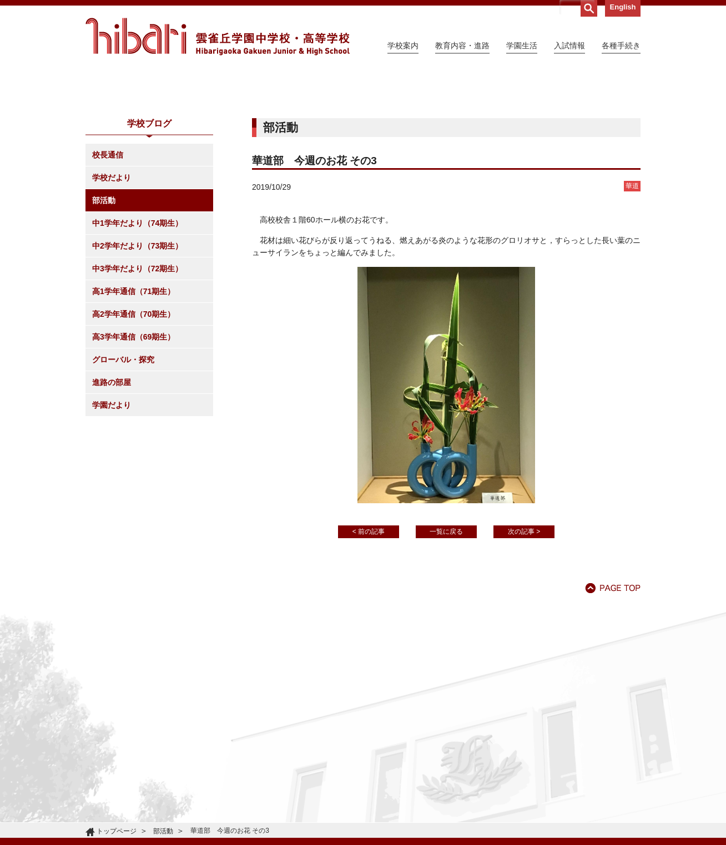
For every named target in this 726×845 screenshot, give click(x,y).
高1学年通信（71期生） (133, 392)
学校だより (111, 278)
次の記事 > (524, 632)
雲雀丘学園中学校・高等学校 (217, 36)
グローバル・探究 (123, 460)
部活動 (103, 301)
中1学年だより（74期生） (137, 324)
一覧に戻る (446, 632)
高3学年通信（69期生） (133, 437)
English (623, 7)
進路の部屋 (111, 483)
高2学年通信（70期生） (133, 415)
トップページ (117, 831)
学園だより (111, 506)
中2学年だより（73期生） (137, 346)
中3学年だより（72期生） (137, 369)
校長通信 (107, 255)
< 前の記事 (368, 632)
